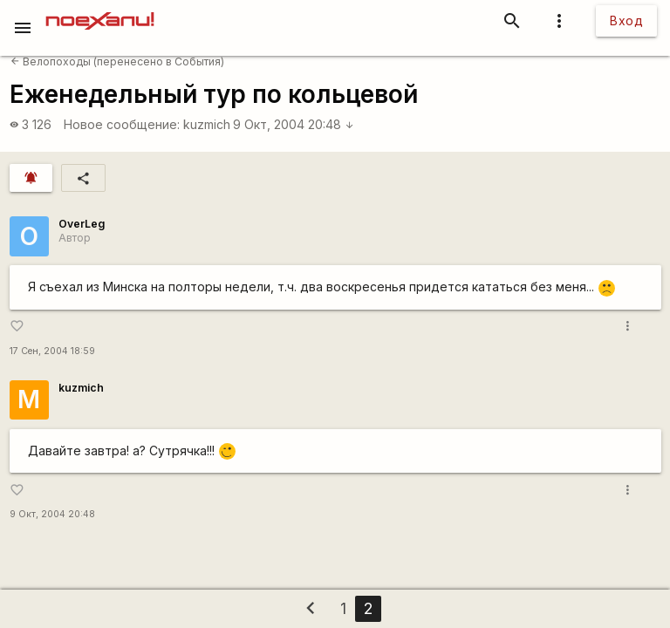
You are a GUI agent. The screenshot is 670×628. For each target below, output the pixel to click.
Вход (626, 20)
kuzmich (206, 124)
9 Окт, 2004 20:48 (293, 124)
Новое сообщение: (122, 124)
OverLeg (81, 223)
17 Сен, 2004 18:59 (52, 351)
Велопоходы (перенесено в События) (117, 61)
